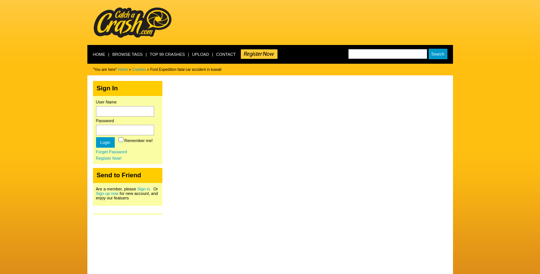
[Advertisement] (316, 22)
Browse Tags (127, 54)
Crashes (139, 69)
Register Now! (109, 158)
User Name (106, 102)
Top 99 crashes (167, 54)
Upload (200, 54)
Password (105, 120)
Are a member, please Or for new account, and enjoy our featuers (127, 193)
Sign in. (144, 189)
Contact (226, 54)
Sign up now (107, 193)
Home (99, 54)
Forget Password (111, 152)
